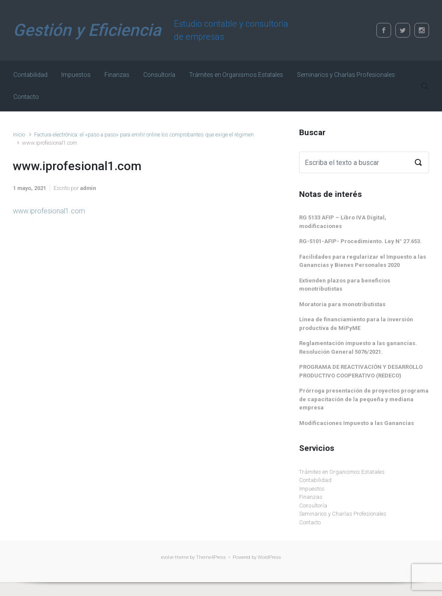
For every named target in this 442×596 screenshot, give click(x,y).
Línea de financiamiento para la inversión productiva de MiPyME (356, 323)
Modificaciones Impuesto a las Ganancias (356, 423)
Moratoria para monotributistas (342, 304)
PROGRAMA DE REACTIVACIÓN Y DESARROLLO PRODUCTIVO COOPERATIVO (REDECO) (361, 371)
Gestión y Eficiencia (87, 30)
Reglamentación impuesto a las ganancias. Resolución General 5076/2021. (358, 347)
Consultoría (313, 505)
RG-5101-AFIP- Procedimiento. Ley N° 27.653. (360, 241)
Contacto (310, 522)
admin (88, 188)
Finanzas (310, 497)
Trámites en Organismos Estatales (342, 472)
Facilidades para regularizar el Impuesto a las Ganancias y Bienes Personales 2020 (362, 261)
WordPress (269, 557)
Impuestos (312, 488)
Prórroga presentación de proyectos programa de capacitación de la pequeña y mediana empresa (364, 399)
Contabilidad (315, 480)
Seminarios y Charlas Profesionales (342, 513)
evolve (167, 557)
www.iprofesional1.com (49, 211)
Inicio (19, 134)
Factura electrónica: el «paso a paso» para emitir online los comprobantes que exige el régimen (144, 134)
